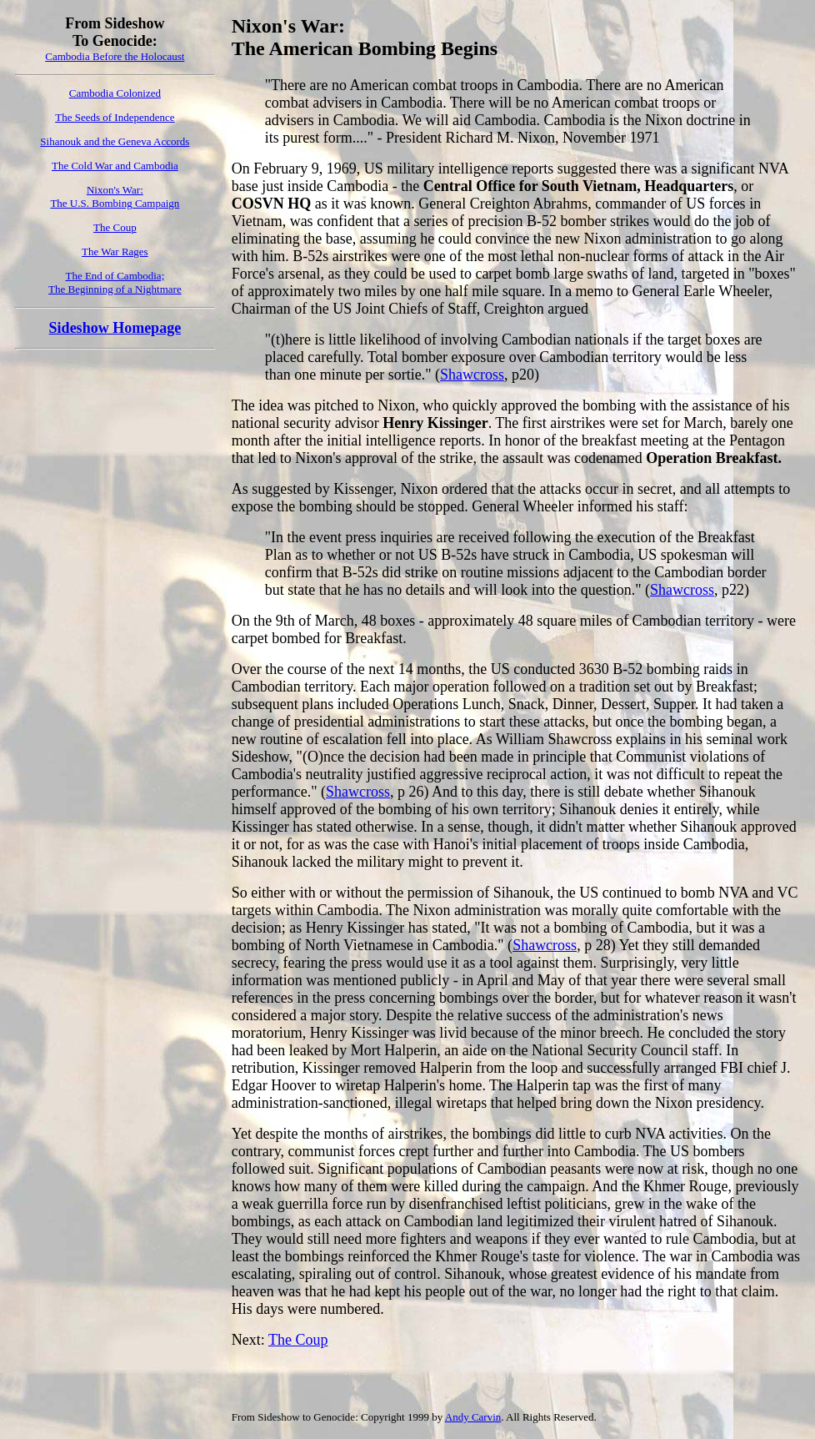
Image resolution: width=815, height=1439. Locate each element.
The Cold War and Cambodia (115, 165)
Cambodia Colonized (115, 93)
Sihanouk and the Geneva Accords (114, 141)
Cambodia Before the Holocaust (114, 56)
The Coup (115, 227)
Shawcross (472, 374)
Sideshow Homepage (115, 327)
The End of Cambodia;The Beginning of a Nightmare (115, 282)
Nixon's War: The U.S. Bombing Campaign (114, 196)
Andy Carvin (473, 1417)
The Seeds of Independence (114, 117)
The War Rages (115, 251)
